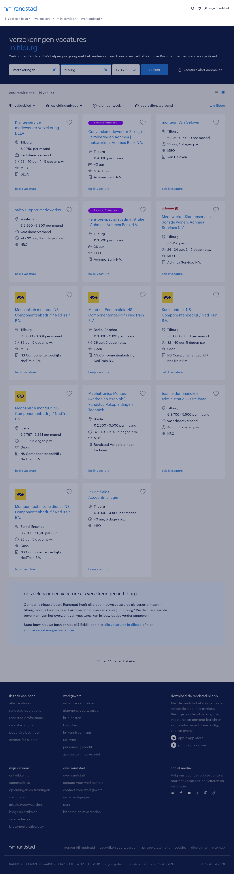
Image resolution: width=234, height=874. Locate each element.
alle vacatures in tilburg (123, 625)
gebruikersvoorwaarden (118, 847)
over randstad (91, 18)
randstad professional (26, 718)
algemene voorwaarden (81, 710)
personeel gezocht (77, 747)
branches (70, 725)
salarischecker (20, 819)
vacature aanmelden (79, 703)
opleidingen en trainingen (29, 790)
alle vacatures (20, 703)
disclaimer (199, 847)
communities (19, 783)
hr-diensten (72, 718)
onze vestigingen (76, 797)
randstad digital (22, 725)
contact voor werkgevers (82, 790)
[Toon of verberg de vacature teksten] (220, 92)
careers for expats (23, 740)
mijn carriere (19, 768)
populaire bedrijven (24, 732)
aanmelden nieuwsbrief (81, 754)
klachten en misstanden (82, 812)
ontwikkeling (19, 775)
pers (66, 804)
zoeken (154, 70)
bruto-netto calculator (26, 826)
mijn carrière (67, 18)
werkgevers (44, 18)
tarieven (69, 740)
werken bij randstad (79, 847)
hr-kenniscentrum (77, 732)
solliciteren (18, 797)
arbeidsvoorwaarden (25, 804)
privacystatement (156, 847)
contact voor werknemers (83, 783)
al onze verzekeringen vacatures (49, 630)
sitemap (218, 847)
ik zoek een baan (18, 18)
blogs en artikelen (23, 812)
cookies (180, 847)
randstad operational (25, 710)
